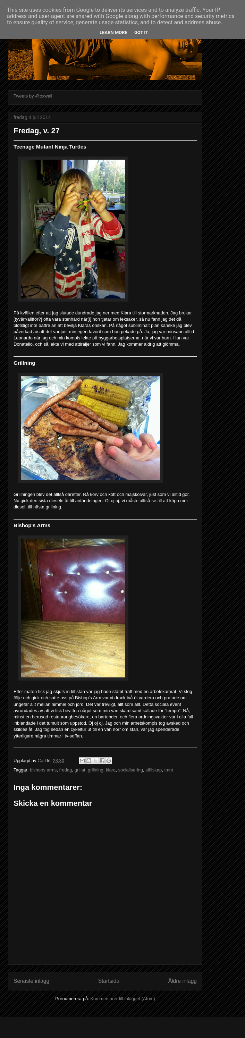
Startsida (109, 981)
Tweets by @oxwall (33, 96)
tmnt (168, 770)
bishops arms (43, 770)
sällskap (153, 770)
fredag (65, 770)
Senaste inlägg (31, 981)
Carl (42, 760)
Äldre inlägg (182, 981)
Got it (141, 32)
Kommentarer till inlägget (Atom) (122, 998)
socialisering (130, 770)
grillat (80, 770)
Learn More (113, 32)
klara (111, 770)
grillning (95, 770)
